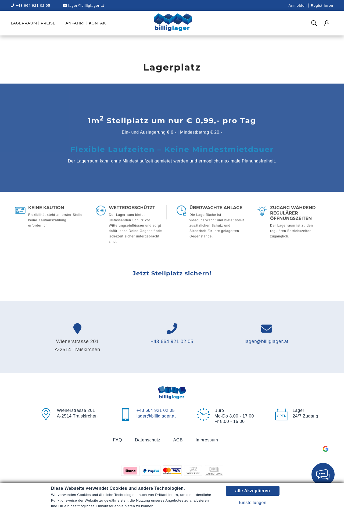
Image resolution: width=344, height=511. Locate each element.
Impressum (207, 440)
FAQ (117, 440)
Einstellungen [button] (253, 502)
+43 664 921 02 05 (171, 341)
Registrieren (322, 5)
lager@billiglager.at (83, 5)
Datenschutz (147, 440)
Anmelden (298, 5)
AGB (178, 440)
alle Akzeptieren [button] (252, 490)
